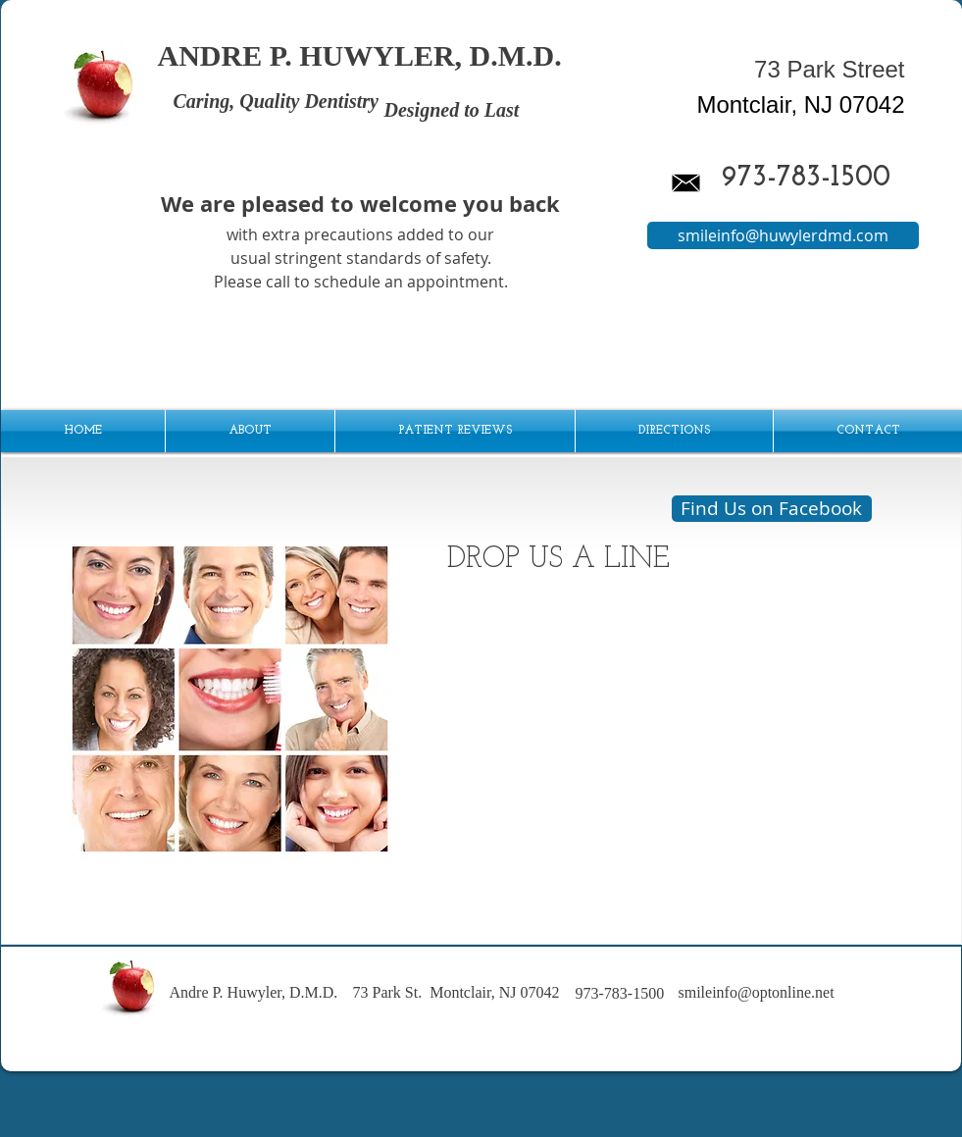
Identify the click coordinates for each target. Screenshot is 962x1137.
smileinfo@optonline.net (757, 992)
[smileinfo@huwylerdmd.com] (783, 235)
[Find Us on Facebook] (772, 508)
